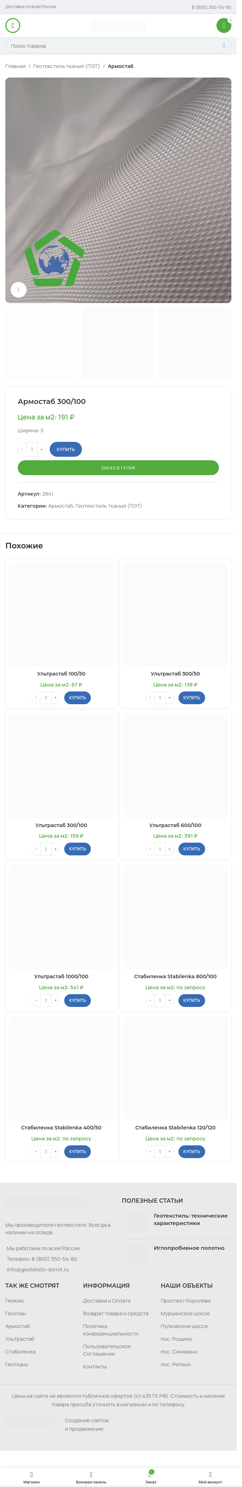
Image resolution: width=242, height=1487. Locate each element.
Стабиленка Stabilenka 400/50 (61, 1126)
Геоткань (16, 1363)
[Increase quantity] (41, 449)
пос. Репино (176, 1363)
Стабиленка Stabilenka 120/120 (175, 1126)
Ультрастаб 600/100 (175, 824)
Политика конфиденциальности (110, 1328)
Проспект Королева (185, 1299)
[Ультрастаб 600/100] (175, 765)
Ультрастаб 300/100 (61, 824)
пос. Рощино (176, 1337)
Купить (66, 449)
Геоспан (15, 1312)
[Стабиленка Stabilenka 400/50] (61, 1067)
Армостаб (120, 66)
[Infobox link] (211, 7)
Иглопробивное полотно (189, 1246)
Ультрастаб (19, 1337)
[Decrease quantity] (22, 449)
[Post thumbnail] (135, 1221)
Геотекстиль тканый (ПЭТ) (66, 66)
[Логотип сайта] (118, 25)
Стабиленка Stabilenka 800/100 (175, 975)
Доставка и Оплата (107, 1299)
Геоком (14, 1299)
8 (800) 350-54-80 (54, 1257)
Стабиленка (20, 1350)
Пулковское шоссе (184, 1325)
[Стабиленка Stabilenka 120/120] (175, 1067)
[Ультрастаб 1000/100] (61, 916)
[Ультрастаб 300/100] (61, 765)
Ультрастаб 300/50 (175, 673)
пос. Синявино (179, 1350)
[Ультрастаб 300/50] (175, 614)
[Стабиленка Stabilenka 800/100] (175, 916)
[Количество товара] (32, 449)
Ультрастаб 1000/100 (61, 975)
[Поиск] (118, 45)
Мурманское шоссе (185, 1312)
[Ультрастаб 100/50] (61, 614)
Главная (15, 66)
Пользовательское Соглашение (107, 1348)
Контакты (95, 1365)
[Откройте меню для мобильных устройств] (13, 25)
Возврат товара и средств (115, 1312)
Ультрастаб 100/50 (61, 673)
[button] (77, 697)
